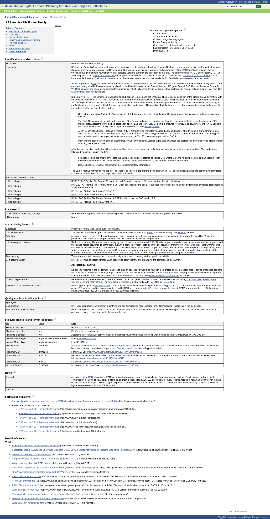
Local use (13, 34)
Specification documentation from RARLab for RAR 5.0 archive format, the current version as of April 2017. (65, 401)
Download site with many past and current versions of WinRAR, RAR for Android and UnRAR (58, 494)
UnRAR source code (190, 245)
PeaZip (206, 279)
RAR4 (207, 75)
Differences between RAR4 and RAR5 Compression (38, 498)
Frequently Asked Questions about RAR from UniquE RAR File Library (47, 458)
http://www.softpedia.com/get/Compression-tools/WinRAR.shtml (43, 472)
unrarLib (125, 282)
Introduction (10, 11)
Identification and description (23, 31)
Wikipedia (89, 334)
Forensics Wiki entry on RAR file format (31, 454)
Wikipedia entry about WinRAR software (32, 463)
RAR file (90, 97)
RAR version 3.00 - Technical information (39, 413)
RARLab (182, 232)
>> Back (58, 26)
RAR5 (165, 78)
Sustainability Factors (32, 11)
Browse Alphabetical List (54, 17)
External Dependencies (82, 91)
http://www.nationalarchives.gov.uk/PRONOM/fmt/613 (113, 361)
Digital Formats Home (256, 2)
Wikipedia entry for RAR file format (29, 503)
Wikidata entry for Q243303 (25, 489)
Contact (100, 11)
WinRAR (75, 89)
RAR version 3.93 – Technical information (39, 422)
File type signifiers (18, 43)
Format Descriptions (82, 11)
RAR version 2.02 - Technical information (39, 409)
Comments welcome (127, 348)
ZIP (94, 83)
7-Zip (82, 282)
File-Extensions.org (86, 338)
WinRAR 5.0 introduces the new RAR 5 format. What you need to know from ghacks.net (55, 467)
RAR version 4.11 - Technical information (39, 426)
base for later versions (104, 75)
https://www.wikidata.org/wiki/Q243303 (119, 365)
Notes (11, 45)
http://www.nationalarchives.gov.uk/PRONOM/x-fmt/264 (114, 352)
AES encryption (102, 285)
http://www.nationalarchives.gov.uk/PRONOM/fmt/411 (97, 358)
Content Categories (57, 11)
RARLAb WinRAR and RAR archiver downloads (36, 445)
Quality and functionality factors (24, 40)
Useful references (17, 51)
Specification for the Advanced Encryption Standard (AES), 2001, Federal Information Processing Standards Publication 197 (74, 450)
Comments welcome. (193, 75)
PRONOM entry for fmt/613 (25, 485)
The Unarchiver (194, 279)
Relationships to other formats (164, 275)
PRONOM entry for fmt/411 (25, 480)
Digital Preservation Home (230, 2)
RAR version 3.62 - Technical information (39, 417)
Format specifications (19, 48)
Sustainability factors (19, 37)
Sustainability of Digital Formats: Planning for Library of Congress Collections (54, 6)
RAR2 (74, 191)
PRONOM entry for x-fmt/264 (26, 476)
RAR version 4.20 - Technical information (39, 431)
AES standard (84, 288)
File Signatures (151, 126)
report (92, 236)
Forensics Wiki (126, 345)
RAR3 (74, 194)
